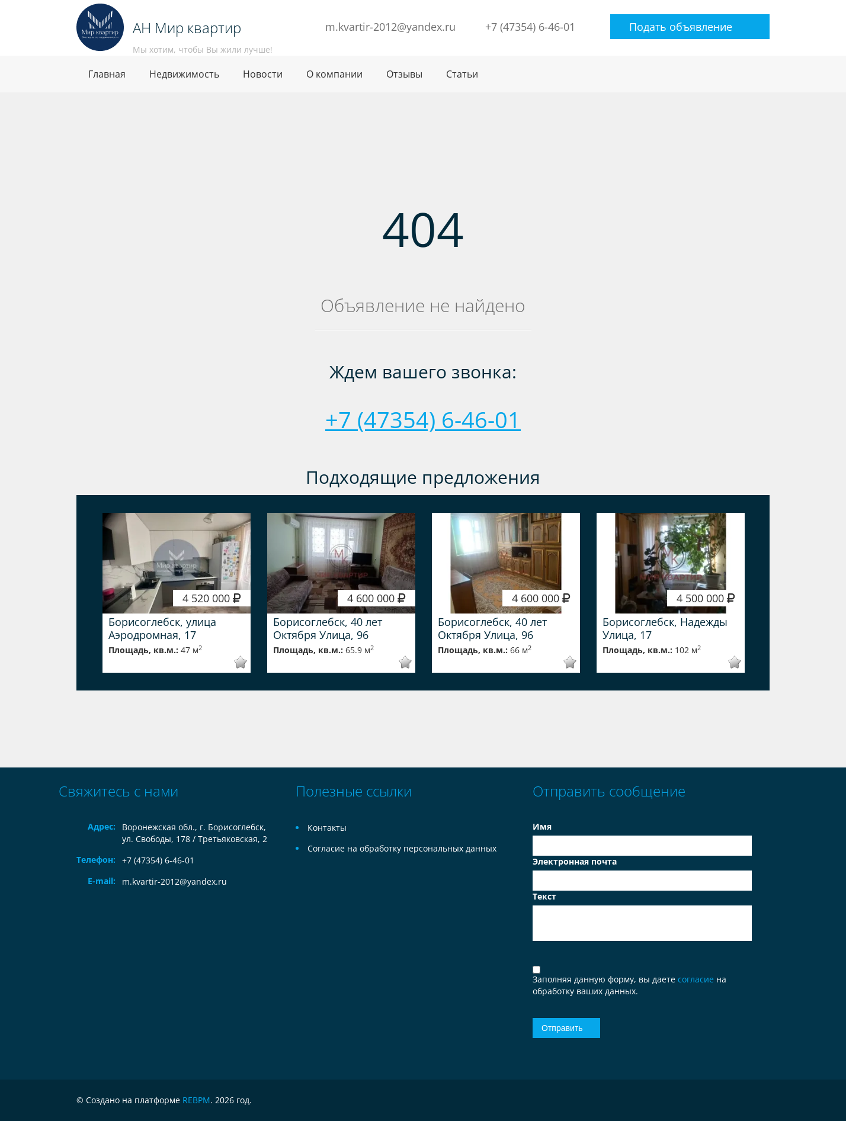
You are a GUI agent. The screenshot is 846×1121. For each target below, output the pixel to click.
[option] (176, 593)
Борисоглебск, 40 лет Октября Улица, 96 (327, 628)
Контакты (327, 827)
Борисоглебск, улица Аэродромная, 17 (162, 628)
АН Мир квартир (187, 28)
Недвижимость (184, 74)
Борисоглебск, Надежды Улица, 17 (665, 628)
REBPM (196, 1100)
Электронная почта (575, 861)
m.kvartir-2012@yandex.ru (390, 27)
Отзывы (404, 74)
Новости (263, 74)
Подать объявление (680, 27)
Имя (542, 826)
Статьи (462, 74)
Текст (544, 896)
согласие (697, 979)
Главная (107, 74)
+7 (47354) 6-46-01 (530, 27)
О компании (334, 74)
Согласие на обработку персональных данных (401, 848)
